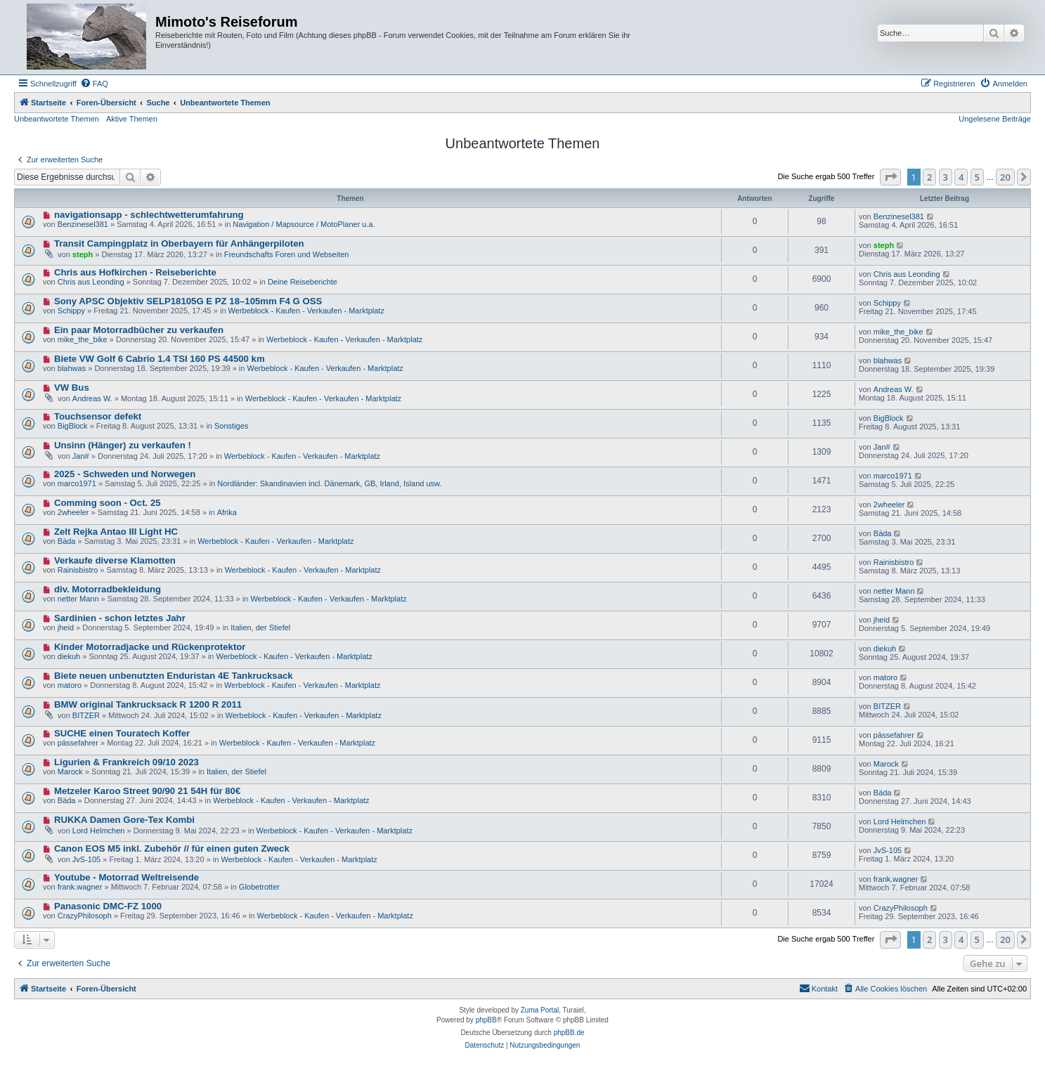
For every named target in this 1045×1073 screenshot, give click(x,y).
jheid (66, 627)
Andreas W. (92, 398)
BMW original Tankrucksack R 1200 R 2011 (148, 704)
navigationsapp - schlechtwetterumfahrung (149, 214)
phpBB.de (569, 1032)
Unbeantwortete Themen (56, 119)
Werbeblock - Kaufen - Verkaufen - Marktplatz (306, 310)
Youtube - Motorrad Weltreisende (126, 877)
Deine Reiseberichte (302, 282)
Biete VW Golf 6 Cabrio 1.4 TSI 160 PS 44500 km (159, 358)
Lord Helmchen (98, 830)
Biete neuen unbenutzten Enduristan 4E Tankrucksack (173, 675)
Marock (70, 771)
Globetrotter (259, 887)
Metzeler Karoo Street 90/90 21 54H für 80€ (147, 791)
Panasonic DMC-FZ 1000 (108, 906)
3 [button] (945, 177)
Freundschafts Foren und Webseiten (286, 254)
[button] (890, 177)
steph (82, 254)
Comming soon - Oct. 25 (107, 503)
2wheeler (73, 512)
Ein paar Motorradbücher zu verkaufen (138, 330)
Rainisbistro (78, 570)
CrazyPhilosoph (85, 915)
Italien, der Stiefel (260, 627)
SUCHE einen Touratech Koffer (122, 733)
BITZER (86, 715)
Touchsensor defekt (97, 416)
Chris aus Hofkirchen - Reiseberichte (135, 272)
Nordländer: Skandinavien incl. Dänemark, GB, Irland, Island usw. (329, 483)
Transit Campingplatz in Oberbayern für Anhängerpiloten (179, 243)
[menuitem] (94, 83)
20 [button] (1005, 177)
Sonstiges (231, 426)
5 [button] (977, 177)
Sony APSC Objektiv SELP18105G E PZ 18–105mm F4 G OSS (188, 301)
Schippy (71, 310)
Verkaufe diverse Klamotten (115, 560)
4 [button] (961, 177)
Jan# (80, 456)
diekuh (69, 656)
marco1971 (77, 483)
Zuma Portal (540, 1010)
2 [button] (929, 177)
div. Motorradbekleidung (107, 589)
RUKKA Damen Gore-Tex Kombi (124, 819)
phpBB (486, 1020)
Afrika (227, 512)
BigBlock (73, 426)
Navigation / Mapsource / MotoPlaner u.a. (304, 224)
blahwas (72, 368)
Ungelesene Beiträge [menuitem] (995, 119)
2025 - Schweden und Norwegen (125, 474)
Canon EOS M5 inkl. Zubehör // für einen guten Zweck (172, 848)
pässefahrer (78, 743)
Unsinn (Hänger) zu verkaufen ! (122, 445)
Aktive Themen (131, 119)
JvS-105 (86, 859)
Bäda (67, 541)
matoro (70, 685)
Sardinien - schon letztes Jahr (120, 618)
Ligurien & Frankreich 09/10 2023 (126, 762)
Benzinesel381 (83, 224)
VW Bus (71, 387)
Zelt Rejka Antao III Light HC (116, 531)
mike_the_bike (83, 339)
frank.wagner (80, 887)
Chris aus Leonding (91, 282)
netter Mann (78, 598)
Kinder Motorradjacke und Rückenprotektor (150, 647)
